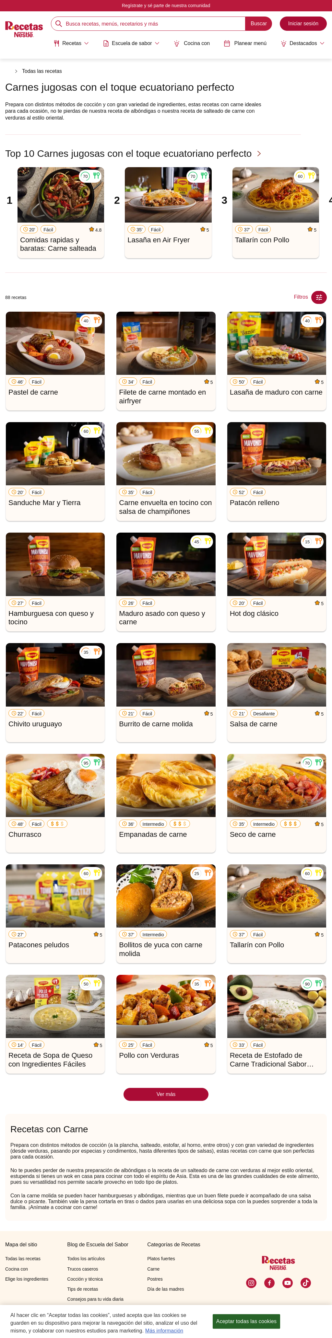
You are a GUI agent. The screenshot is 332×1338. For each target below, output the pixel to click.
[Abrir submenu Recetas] (70, 43)
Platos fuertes (161, 1258)
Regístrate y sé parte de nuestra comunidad (166, 5)
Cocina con (191, 43)
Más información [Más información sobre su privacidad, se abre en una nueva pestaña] (164, 1330)
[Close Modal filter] (319, 297)
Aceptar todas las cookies (246, 1321)
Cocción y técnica (85, 1279)
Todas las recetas (42, 71)
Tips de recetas (82, 1289)
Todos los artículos (86, 1258)
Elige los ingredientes (26, 1279)
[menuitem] (70, 45)
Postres (154, 1279)
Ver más (166, 1094)
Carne (153, 1269)
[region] (166, 1321)
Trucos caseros (82, 1269)
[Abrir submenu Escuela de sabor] (130, 43)
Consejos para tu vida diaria (95, 1299)
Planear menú (245, 43)
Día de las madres (165, 1289)
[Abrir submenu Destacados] (303, 43)
